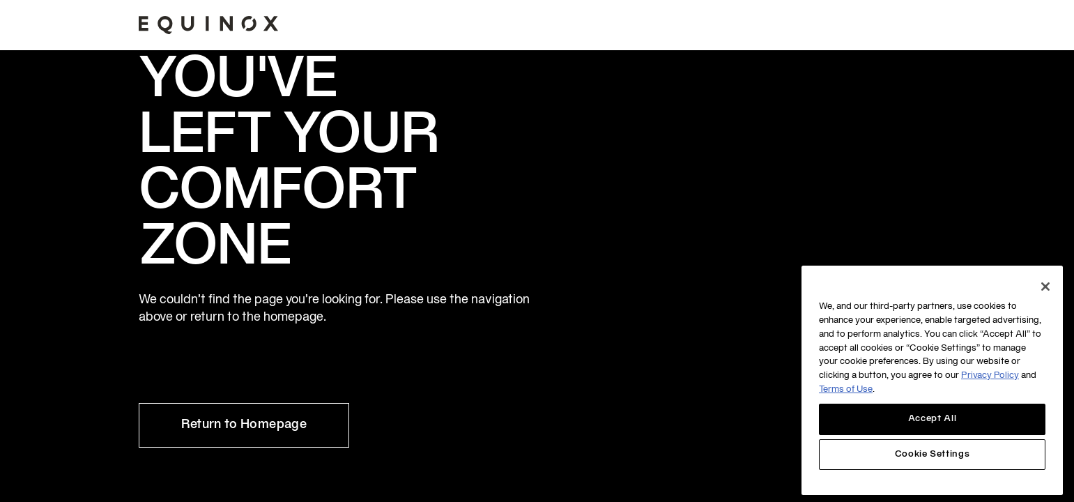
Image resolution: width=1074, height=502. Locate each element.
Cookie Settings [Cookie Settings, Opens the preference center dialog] (932, 454)
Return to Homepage (244, 425)
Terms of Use (846, 390)
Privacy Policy (990, 376)
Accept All (932, 419)
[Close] (1045, 286)
